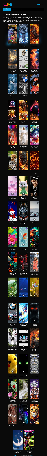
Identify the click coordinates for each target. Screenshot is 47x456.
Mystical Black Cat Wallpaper (34, 325)
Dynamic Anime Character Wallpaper (24, 274)
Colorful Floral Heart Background (12, 248)
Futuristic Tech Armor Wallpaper (23, 223)
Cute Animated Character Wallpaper (13, 375)
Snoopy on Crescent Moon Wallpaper (18, 452)
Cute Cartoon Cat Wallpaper (23, 198)
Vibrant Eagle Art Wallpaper (34, 248)
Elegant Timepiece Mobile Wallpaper (23, 71)
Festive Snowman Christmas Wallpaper (13, 223)
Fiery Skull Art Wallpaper (23, 172)
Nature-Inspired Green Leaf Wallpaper (12, 299)
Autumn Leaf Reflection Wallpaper (34, 96)
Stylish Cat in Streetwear (34, 198)
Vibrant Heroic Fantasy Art (12, 147)
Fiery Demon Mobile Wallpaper (34, 350)
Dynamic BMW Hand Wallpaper (23, 96)
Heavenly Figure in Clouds (23, 147)
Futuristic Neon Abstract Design (23, 350)
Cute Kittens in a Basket (12, 349)
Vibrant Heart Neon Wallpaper (34, 172)
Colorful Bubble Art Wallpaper (29, 452)
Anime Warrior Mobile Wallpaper (34, 401)
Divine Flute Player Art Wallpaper (34, 147)
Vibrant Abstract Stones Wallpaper (12, 274)
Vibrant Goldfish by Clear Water (23, 248)
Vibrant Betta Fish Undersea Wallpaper (23, 299)
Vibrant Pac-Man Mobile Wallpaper (12, 122)
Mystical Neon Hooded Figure (34, 122)
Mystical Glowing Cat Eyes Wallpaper (23, 375)
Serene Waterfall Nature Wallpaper (23, 401)
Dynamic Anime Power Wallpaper (23, 325)
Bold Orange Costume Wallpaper (34, 274)
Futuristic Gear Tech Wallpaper (23, 426)
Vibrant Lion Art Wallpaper (34, 426)
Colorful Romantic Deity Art (12, 45)
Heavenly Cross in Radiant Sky (12, 71)
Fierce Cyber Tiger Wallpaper (23, 45)
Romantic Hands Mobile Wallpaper (12, 426)
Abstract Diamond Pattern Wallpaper (34, 375)
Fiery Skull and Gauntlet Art (23, 122)
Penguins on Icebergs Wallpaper (12, 96)
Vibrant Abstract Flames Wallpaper (34, 71)
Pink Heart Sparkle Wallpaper (12, 198)
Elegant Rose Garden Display (13, 401)
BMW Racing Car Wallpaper (12, 325)
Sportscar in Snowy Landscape (34, 223)
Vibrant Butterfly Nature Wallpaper (34, 299)
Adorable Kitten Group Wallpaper (12, 172)
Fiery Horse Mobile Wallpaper (34, 45)
